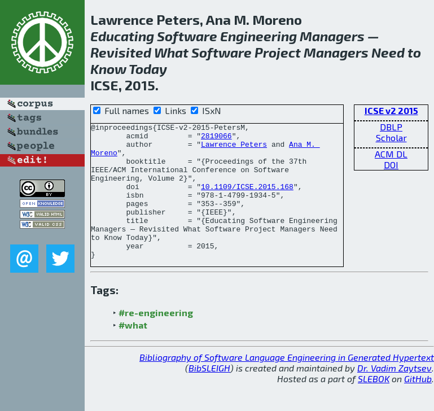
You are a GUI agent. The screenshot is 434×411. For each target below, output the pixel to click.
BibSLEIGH (209, 395)
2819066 (216, 139)
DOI (391, 164)
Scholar (391, 137)
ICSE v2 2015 (391, 110)
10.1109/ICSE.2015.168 (247, 200)
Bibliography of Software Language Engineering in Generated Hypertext (286, 384)
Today (148, 68)
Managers (332, 36)
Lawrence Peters (234, 149)
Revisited (120, 52)
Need (388, 52)
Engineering (258, 36)
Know (108, 68)
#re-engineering (156, 339)
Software (187, 36)
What (171, 52)
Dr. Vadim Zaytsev (394, 395)
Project (278, 52)
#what (133, 352)
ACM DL (391, 153)
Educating (122, 36)
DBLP (391, 126)
